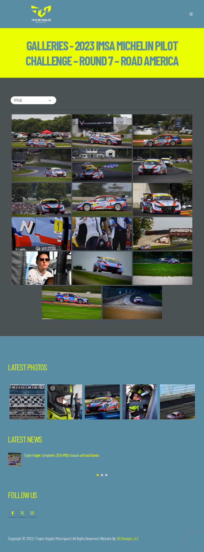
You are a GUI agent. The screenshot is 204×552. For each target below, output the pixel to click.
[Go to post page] (14, 459)
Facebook (12, 513)
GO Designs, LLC (128, 538)
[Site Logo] (41, 14)
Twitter (22, 513)
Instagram (32, 513)
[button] (191, 14)
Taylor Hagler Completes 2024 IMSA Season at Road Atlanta (61, 455)
